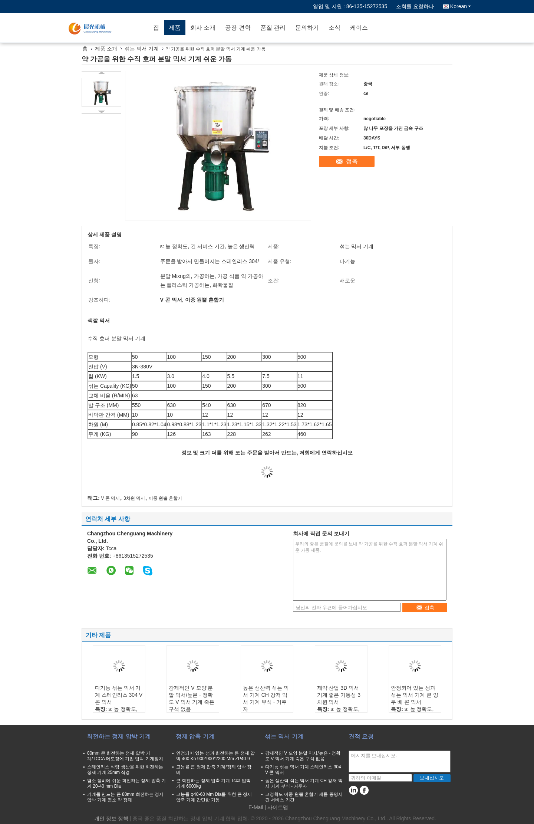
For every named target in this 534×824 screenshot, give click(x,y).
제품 (175, 27)
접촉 (352, 161)
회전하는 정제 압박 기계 (119, 736)
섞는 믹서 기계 (142, 49)
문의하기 (307, 27)
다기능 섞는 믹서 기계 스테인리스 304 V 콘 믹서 (118, 695)
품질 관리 (273, 27)
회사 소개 (202, 27)
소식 (334, 27)
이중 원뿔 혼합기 (165, 498)
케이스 (359, 27)
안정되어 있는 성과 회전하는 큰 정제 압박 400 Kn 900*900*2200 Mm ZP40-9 (215, 756)
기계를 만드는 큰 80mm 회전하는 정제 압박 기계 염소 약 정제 (125, 797)
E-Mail (255, 807)
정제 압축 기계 (195, 736)
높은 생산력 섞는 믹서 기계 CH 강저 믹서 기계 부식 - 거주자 (266, 698)
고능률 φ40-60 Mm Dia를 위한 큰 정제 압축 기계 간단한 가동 (214, 797)
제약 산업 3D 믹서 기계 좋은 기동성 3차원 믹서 (338, 695)
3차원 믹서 (134, 498)
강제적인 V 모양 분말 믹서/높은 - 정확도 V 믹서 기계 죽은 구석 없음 (191, 698)
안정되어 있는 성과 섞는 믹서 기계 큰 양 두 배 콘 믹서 (414, 695)
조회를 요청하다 (415, 6)
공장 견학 (237, 27)
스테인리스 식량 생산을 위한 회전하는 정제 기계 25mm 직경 (125, 769)
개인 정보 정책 (111, 818)
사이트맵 (277, 807)
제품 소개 (106, 49)
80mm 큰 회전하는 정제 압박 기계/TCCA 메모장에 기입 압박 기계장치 (125, 756)
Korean (460, 6)
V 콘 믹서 (110, 498)
